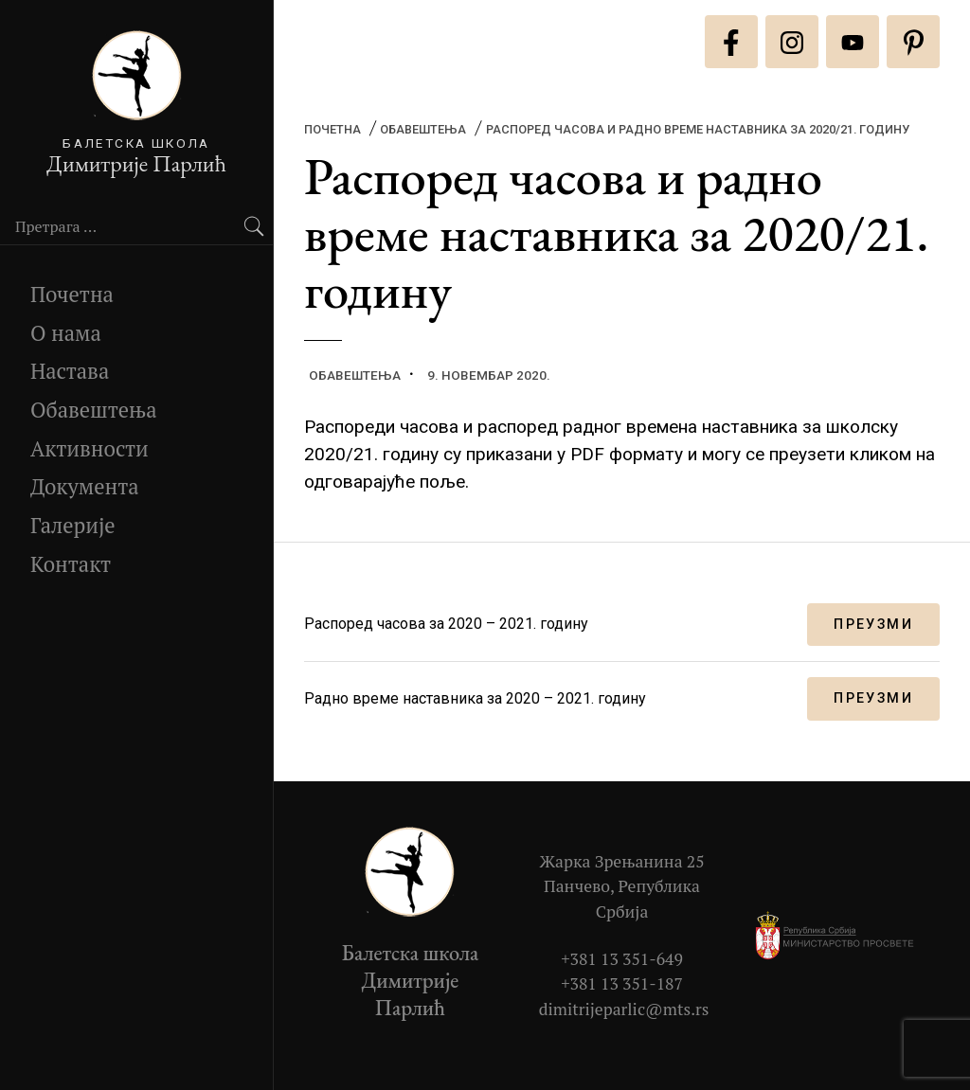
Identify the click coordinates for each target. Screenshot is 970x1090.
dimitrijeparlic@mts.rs (624, 1009)
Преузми (873, 624)
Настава (69, 370)
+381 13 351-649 (622, 959)
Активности (89, 448)
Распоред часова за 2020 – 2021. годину (446, 624)
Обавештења (93, 409)
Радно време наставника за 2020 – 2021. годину (475, 698)
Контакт (70, 564)
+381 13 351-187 (622, 983)
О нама (65, 333)
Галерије (73, 525)
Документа (84, 486)
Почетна (72, 294)
